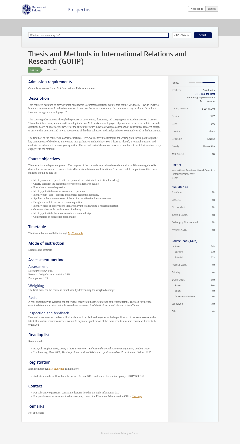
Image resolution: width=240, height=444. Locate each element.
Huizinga (137, 396)
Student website (109, 433)
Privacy (124, 433)
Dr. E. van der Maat (205, 94)
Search (202, 35)
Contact (136, 433)
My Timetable (75, 233)
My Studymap (56, 368)
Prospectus (79, 10)
